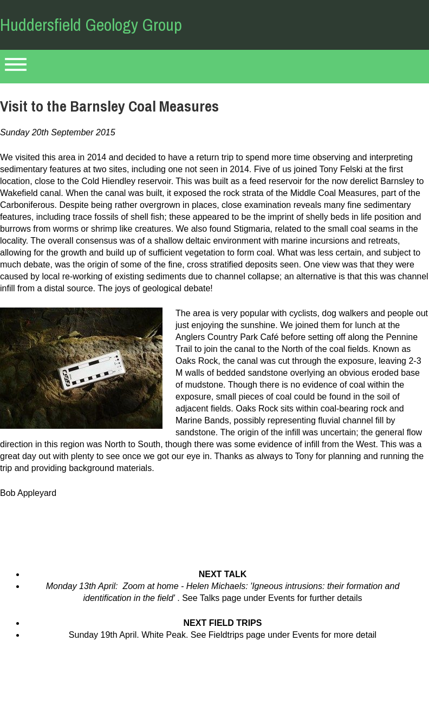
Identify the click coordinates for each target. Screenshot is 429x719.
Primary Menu (16, 66)
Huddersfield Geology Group (91, 24)
